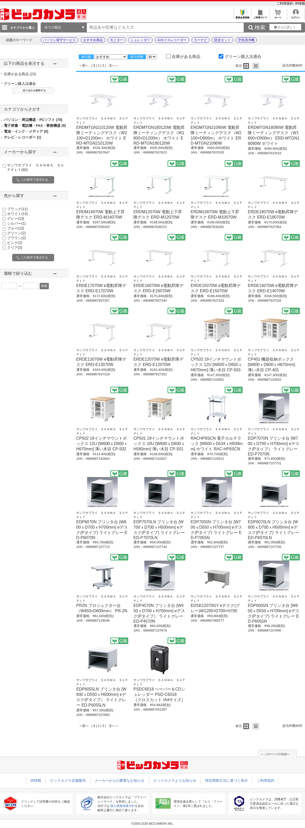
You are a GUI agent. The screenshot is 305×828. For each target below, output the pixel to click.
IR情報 (300, 3)
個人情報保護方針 (122, 806)
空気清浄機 (246, 40)
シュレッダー (140, 40)
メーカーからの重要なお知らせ (119, 780)
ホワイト (17, 214)
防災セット (222, 40)
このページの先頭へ (276, 754)
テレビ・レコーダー (22, 137)
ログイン (295, 16)
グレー (15, 219)
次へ (112, 65)
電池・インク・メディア (26, 131)
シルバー (16, 223)
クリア (14, 248)
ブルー (15, 228)
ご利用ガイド (260, 16)
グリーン (16, 233)
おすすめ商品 (93, 40)
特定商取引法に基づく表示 (226, 780)
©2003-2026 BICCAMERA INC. (152, 823)
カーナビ (200, 40)
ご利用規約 (285, 3)
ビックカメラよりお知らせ (175, 780)
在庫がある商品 (20, 74)
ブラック (17, 209)
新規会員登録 (242, 16)
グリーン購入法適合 (20, 84)
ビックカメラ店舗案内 (68, 780)
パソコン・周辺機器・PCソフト (33, 120)
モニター (116, 40)
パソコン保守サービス (59, 40)
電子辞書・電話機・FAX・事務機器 (35, 126)
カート (278, 16)
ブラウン (16, 238)
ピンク (14, 243)
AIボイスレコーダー (172, 40)
